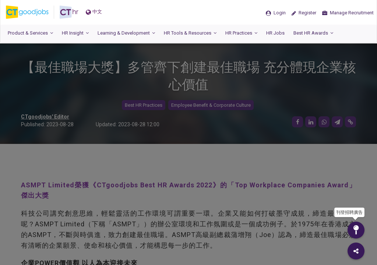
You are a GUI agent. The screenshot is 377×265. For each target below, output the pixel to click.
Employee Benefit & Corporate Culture (211, 105)
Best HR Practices (143, 105)
